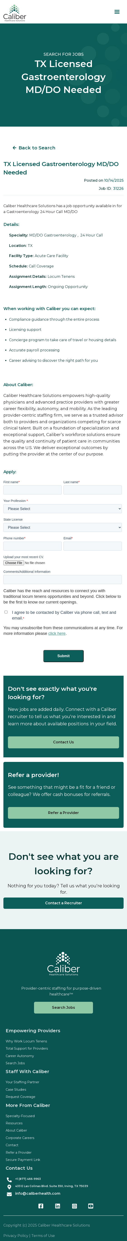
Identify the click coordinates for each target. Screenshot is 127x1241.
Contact (12, 1145)
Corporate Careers (20, 1138)
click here (57, 633)
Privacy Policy (15, 1236)
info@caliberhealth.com (37, 1193)
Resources (14, 1123)
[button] (117, 12)
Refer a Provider (63, 813)
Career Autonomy (20, 1056)
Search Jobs (63, 1007)
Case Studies (16, 1090)
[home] (14, 13)
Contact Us (63, 742)
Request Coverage (20, 1097)
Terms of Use (43, 1236)
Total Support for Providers (27, 1048)
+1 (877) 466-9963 (28, 1179)
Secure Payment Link (23, 1160)
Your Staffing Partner (22, 1082)
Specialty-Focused (20, 1116)
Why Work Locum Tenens (26, 1041)
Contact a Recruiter (63, 903)
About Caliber (16, 1130)
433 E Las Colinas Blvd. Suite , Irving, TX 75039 (51, 1186)
